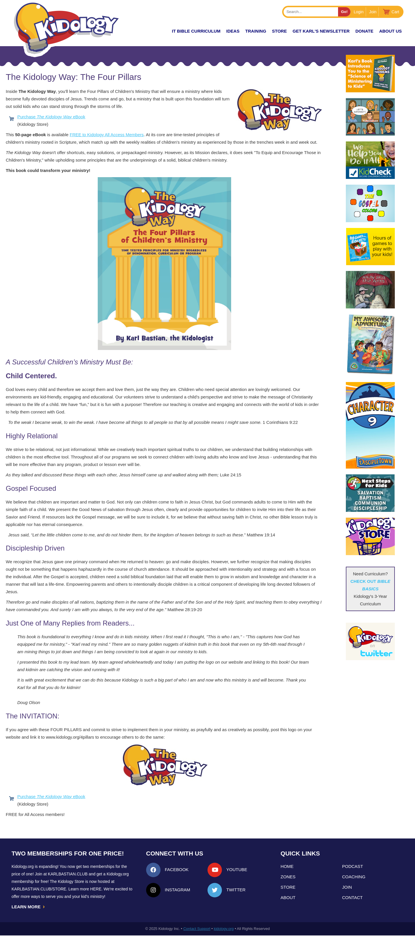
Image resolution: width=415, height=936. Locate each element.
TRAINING (255, 31)
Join (373, 12)
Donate (364, 31)
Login (358, 12)
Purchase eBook (51, 116)
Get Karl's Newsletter (321, 31)
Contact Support (196, 929)
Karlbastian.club (68, 874)
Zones (288, 876)
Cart (395, 12)
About (288, 897)
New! (156, 31)
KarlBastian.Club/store (39, 889)
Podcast (352, 866)
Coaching (353, 876)
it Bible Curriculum (196, 31)
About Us (390, 31)
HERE (95, 889)
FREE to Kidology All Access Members (107, 134)
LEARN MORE (29, 907)
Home (287, 866)
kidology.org (224, 929)
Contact (352, 897)
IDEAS (232, 31)
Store (279, 31)
